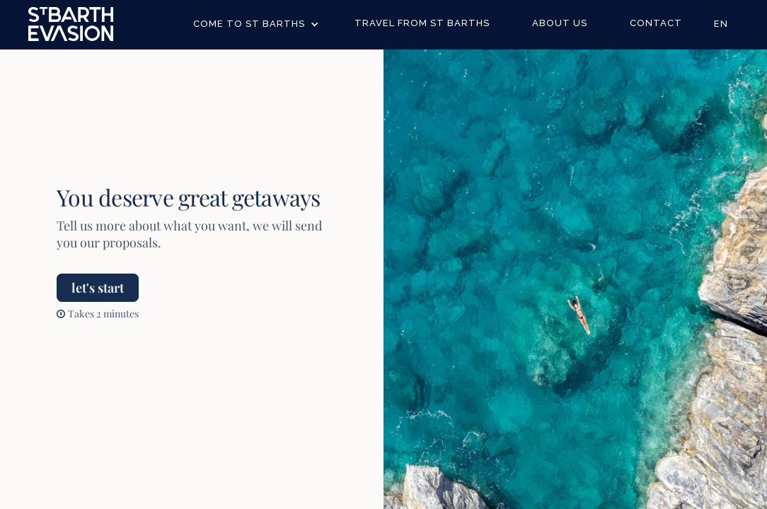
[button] (256, 24)
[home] (70, 24)
